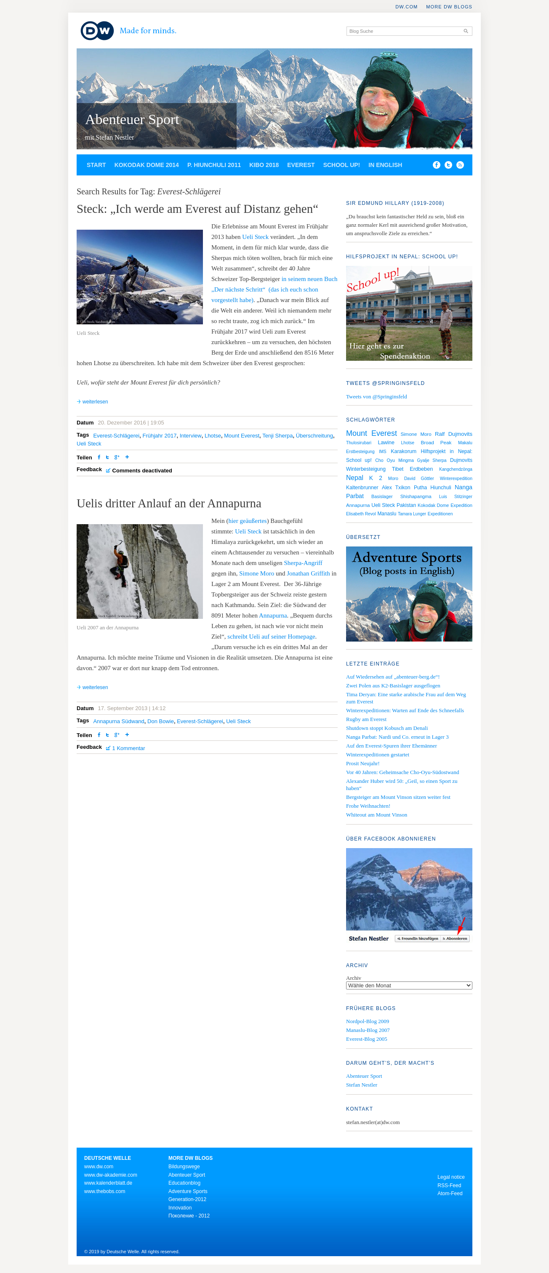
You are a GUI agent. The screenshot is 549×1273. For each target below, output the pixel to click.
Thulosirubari (358, 442)
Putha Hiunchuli (432, 488)
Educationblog (184, 1183)
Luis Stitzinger (455, 496)
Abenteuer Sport (132, 119)
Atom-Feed (449, 1193)
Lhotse (213, 435)
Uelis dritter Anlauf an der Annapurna (169, 503)
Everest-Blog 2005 (366, 1039)
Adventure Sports (188, 1191)
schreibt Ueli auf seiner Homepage (271, 636)
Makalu (465, 442)
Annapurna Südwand (118, 721)
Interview (191, 435)
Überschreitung (314, 435)
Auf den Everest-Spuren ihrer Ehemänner (391, 746)
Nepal (354, 477)
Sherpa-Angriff (302, 563)
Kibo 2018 (264, 165)
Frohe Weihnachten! (368, 806)
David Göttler (419, 478)
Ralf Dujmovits (453, 434)
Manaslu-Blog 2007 (368, 1030)
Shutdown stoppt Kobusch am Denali (387, 728)
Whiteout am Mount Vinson (376, 815)
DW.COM (406, 6)
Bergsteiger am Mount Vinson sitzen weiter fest (398, 797)
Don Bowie (160, 721)
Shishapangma (416, 496)
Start (96, 165)
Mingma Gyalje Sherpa (422, 460)
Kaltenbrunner (362, 488)
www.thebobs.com (104, 1191)
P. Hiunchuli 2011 (214, 165)
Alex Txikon (396, 488)
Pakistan (406, 505)
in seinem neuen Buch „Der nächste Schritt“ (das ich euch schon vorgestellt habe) (274, 289)
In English (385, 165)
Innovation (180, 1208)
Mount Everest (241, 435)
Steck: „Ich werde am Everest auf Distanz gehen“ (197, 208)
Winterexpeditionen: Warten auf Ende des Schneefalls (405, 710)
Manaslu (386, 514)
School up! (341, 165)
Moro (393, 478)
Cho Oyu (385, 460)
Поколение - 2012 (189, 1216)
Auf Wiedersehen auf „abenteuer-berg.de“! (393, 677)
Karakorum (403, 451)
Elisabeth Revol (361, 514)
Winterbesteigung (366, 469)
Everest (300, 165)
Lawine (386, 443)
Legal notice (451, 1177)
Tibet (398, 469)
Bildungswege (184, 1167)
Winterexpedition (456, 478)
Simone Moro (256, 573)
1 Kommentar (128, 748)
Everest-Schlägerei (116, 435)
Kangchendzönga (455, 469)
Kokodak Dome (433, 505)
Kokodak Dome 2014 (147, 165)
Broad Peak (436, 442)
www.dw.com (98, 1167)
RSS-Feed (449, 1185)
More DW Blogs (449, 6)
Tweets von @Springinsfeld (376, 396)
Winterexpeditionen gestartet (377, 754)
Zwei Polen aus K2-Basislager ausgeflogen (393, 685)
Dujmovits (461, 460)
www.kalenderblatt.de (108, 1183)
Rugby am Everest (366, 719)
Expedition (461, 505)
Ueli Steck (255, 236)
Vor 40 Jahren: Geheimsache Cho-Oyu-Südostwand (402, 772)
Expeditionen (440, 514)
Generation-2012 (187, 1199)
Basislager (382, 496)
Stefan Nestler (361, 1085)
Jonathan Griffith (308, 573)
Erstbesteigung (360, 451)
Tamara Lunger (412, 514)
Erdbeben (421, 469)
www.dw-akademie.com (110, 1175)
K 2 (375, 478)
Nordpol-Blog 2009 (367, 1021)
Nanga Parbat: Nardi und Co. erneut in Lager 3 (397, 737)
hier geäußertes (247, 520)
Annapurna (273, 615)
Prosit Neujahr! (363, 763)
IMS (382, 451)
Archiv (353, 978)
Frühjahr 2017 (159, 435)
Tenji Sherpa (277, 435)
